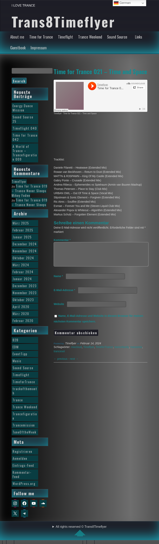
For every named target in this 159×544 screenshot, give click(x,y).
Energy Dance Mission (23, 108)
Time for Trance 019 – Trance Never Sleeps (29, 188)
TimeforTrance (104, 351)
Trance (18, 400)
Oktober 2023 (23, 299)
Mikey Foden (21, 195)
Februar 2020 (23, 320)
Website (59, 308)
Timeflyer (58, 113)
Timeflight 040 (25, 128)
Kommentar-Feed (22, 474)
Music (17, 361)
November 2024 (25, 251)
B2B (15, 340)
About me (17, 37)
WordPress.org (24, 483)
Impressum (39, 48)
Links (138, 37)
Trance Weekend (90, 37)
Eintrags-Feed (23, 465)
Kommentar (62, 240)
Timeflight (65, 37)
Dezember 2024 (25, 244)
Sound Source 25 (23, 119)
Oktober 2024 (23, 258)
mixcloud (76, 351)
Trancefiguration (25, 416)
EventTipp (20, 354)
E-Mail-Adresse (64, 294)
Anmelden (20, 458)
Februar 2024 (23, 272)
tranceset (59, 355)
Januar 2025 (22, 237)
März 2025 (21, 223)
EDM (16, 347)
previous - (62, 363)
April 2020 (21, 306)
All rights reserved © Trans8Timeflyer (81, 530)
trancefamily (121, 351)
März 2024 (21, 265)
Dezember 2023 (25, 286)
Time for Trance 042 (25, 137)
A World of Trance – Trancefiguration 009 (25, 153)
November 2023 (25, 292)
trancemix (136, 351)
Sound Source (117, 37)
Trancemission (24, 425)
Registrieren (22, 451)
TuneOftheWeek (24, 432)
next (74, 363)
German (122, 3)
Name (58, 280)
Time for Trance (41, 37)
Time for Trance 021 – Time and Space (100, 71)
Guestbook (18, 48)
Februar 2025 (23, 230)
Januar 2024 (22, 279)
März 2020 (21, 313)
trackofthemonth (25, 390)
